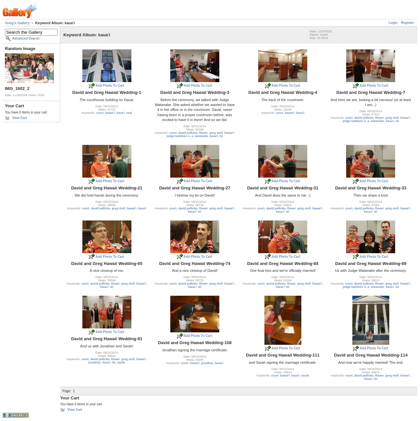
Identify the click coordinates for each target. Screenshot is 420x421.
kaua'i (120, 112)
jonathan (95, 362)
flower (203, 132)
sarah (121, 362)
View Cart (19, 118)
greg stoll (216, 132)
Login (393, 23)
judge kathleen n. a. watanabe (187, 136)
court (100, 112)
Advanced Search (26, 38)
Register (407, 23)
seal (129, 112)
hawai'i (110, 112)
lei (221, 136)
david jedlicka (187, 132)
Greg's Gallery (17, 23)
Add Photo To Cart (109, 85)
